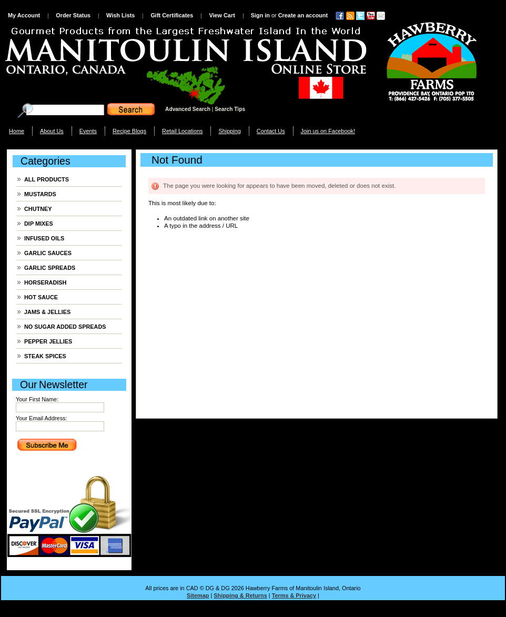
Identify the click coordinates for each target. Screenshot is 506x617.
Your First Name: (37, 399)
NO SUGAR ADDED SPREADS (65, 326)
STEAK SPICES (45, 356)
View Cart (222, 15)
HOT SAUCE (41, 297)
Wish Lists (120, 15)
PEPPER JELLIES (48, 341)
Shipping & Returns (240, 595)
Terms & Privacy (294, 595)
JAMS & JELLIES (47, 312)
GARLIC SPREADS (49, 268)
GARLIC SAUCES (48, 253)
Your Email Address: (41, 418)
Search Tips (230, 109)
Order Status (73, 15)
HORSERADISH (45, 282)
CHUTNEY (38, 209)
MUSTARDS (40, 194)
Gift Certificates (171, 15)
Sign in (260, 15)
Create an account (303, 15)
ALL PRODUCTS (46, 179)
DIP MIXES (38, 223)
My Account (24, 15)
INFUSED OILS (44, 238)
